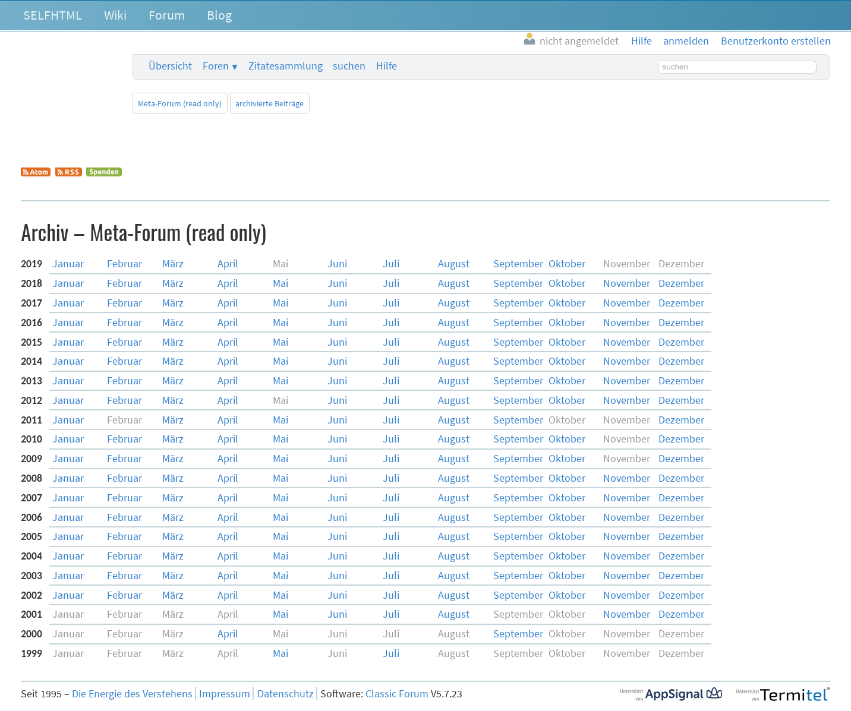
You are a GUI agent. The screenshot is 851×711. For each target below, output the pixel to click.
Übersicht (170, 65)
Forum (167, 15)
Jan (68, 263)
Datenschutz (285, 693)
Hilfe (386, 65)
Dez (681, 283)
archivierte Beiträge (269, 103)
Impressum (224, 693)
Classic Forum (396, 693)
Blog (219, 15)
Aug (453, 263)
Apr (228, 263)
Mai (280, 283)
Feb (124, 263)
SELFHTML (52, 15)
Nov (626, 283)
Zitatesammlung (285, 65)
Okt (567, 263)
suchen (349, 65)
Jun (337, 263)
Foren (216, 65)
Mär (173, 263)
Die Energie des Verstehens (132, 693)
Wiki (115, 15)
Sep (518, 263)
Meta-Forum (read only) (180, 103)
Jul (391, 263)
